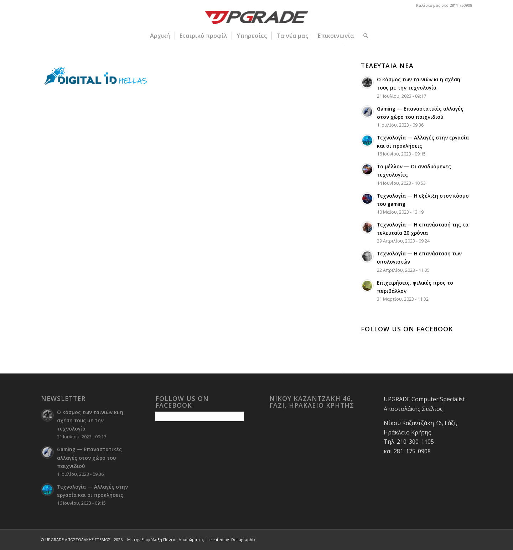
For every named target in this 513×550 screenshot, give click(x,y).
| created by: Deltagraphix (230, 539)
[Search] (363, 36)
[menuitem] (160, 36)
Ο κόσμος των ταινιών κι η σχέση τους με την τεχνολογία (90, 420)
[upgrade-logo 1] (256, 19)
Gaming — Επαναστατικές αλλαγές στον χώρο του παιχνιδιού (89, 457)
